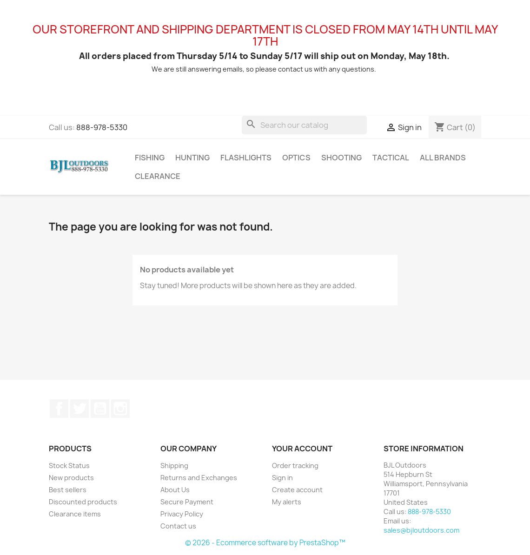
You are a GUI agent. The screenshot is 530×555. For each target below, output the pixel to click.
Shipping (174, 465)
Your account (302, 448)
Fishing (150, 157)
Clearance (157, 176)
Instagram (120, 408)
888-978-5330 (101, 127)
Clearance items (75, 513)
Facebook (59, 408)
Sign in (282, 477)
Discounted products (83, 501)
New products (71, 477)
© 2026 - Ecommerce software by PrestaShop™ (265, 543)
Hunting (192, 157)
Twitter (79, 408)
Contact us (178, 526)
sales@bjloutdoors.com (421, 530)
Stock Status (69, 465)
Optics (296, 157)
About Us (175, 489)
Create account (297, 489)
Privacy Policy (181, 513)
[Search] (304, 125)
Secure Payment (186, 501)
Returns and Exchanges (198, 477)
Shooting (341, 157)
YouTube (100, 408)
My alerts (286, 501)
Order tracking (295, 465)
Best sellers (67, 489)
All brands (443, 157)
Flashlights (246, 157)
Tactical (390, 157)
